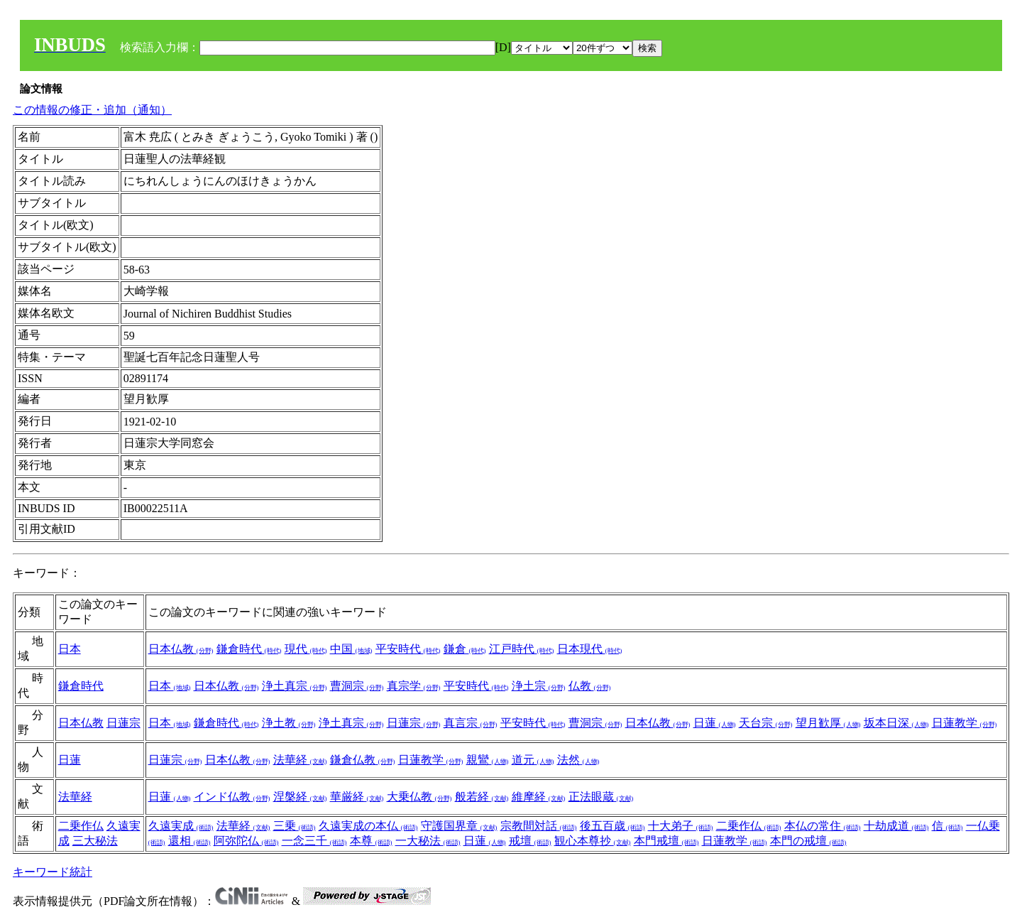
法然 (578, 760)
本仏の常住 (822, 826)
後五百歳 (612, 826)
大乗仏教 (419, 797)
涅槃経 (300, 797)
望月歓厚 (828, 723)
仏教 (589, 686)
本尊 (371, 841)
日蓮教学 (964, 723)
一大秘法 (428, 841)
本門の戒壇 (808, 841)
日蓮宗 (123, 723)
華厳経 (357, 797)
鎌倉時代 (249, 649)
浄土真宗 (294, 686)
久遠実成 (181, 826)
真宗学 (414, 686)
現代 (306, 649)
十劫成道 (896, 826)
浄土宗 (539, 686)
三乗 (294, 826)
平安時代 (408, 649)
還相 (189, 841)
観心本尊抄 (592, 841)
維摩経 (539, 797)
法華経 (300, 760)
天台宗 (766, 723)
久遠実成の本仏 (368, 826)
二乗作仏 (81, 826)
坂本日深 (896, 723)
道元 (533, 760)
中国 (351, 649)
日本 (69, 649)
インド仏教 (232, 797)
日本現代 (589, 649)
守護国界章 (459, 826)
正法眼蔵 (601, 797)
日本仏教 (181, 649)
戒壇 (530, 841)
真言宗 (471, 723)
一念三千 (314, 841)
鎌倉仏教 (362, 760)
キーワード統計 (52, 872)
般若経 (482, 797)
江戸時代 (521, 649)
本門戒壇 (666, 841)
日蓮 (714, 723)
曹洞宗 (357, 686)
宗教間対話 (538, 826)
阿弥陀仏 (246, 841)
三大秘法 (95, 841)
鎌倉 (465, 649)
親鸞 (487, 760)
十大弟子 (680, 826)
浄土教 (289, 723)
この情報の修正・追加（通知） (92, 110)
